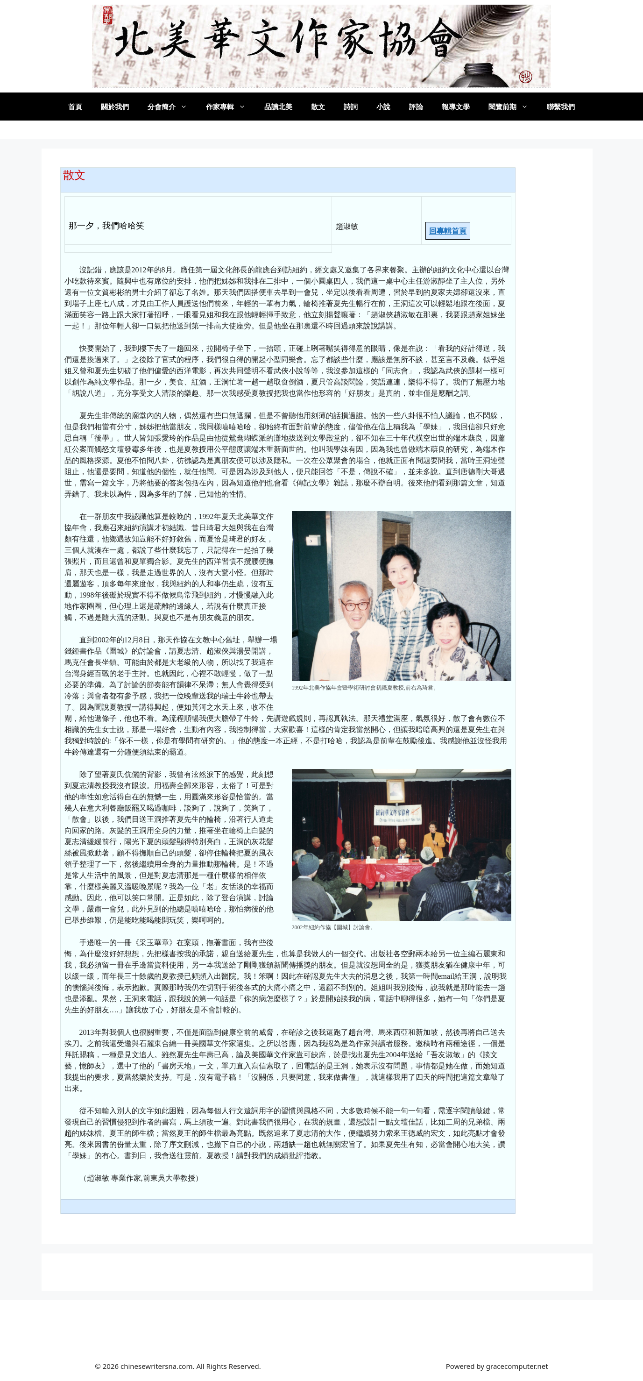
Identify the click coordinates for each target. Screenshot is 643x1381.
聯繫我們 (561, 106)
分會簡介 (172, 107)
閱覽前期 (512, 107)
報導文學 (456, 106)
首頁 (75, 106)
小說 (383, 106)
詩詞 (351, 106)
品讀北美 (278, 106)
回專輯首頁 (447, 231)
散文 (318, 106)
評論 (416, 106)
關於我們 (115, 106)
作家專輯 (230, 107)
